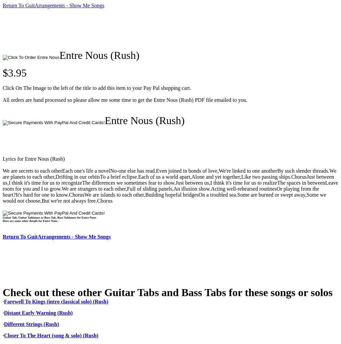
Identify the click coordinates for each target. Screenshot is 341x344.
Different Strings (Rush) (31, 324)
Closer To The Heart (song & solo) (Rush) (51, 335)
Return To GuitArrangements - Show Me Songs (53, 5)
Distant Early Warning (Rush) (38, 313)
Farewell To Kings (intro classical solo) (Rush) (56, 301)
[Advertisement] (124, 29)
